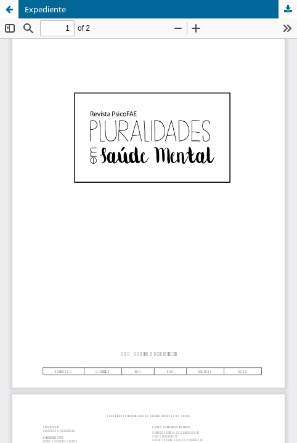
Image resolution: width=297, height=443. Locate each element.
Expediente (45, 9)
